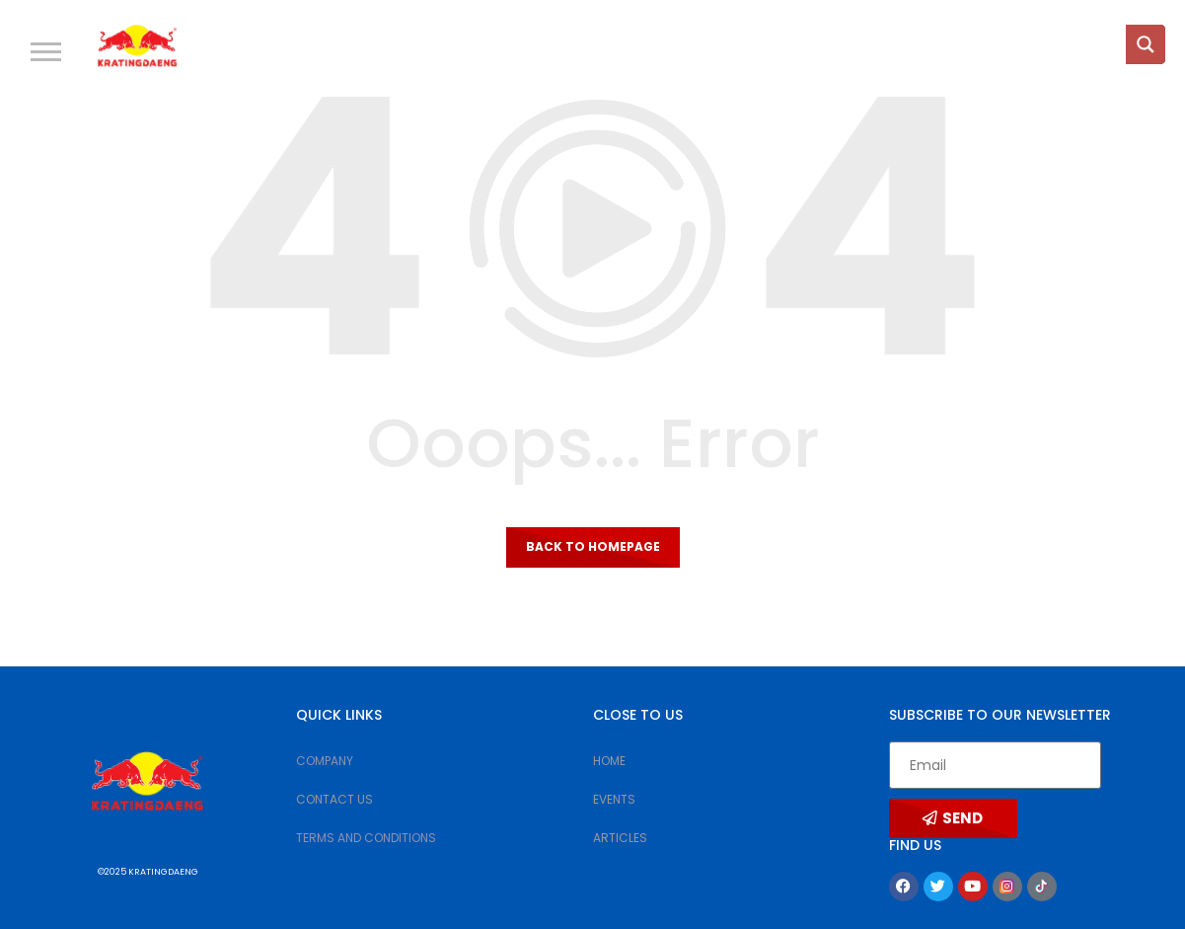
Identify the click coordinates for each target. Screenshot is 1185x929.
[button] (46, 51)
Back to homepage (593, 546)
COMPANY (324, 760)
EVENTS (614, 799)
